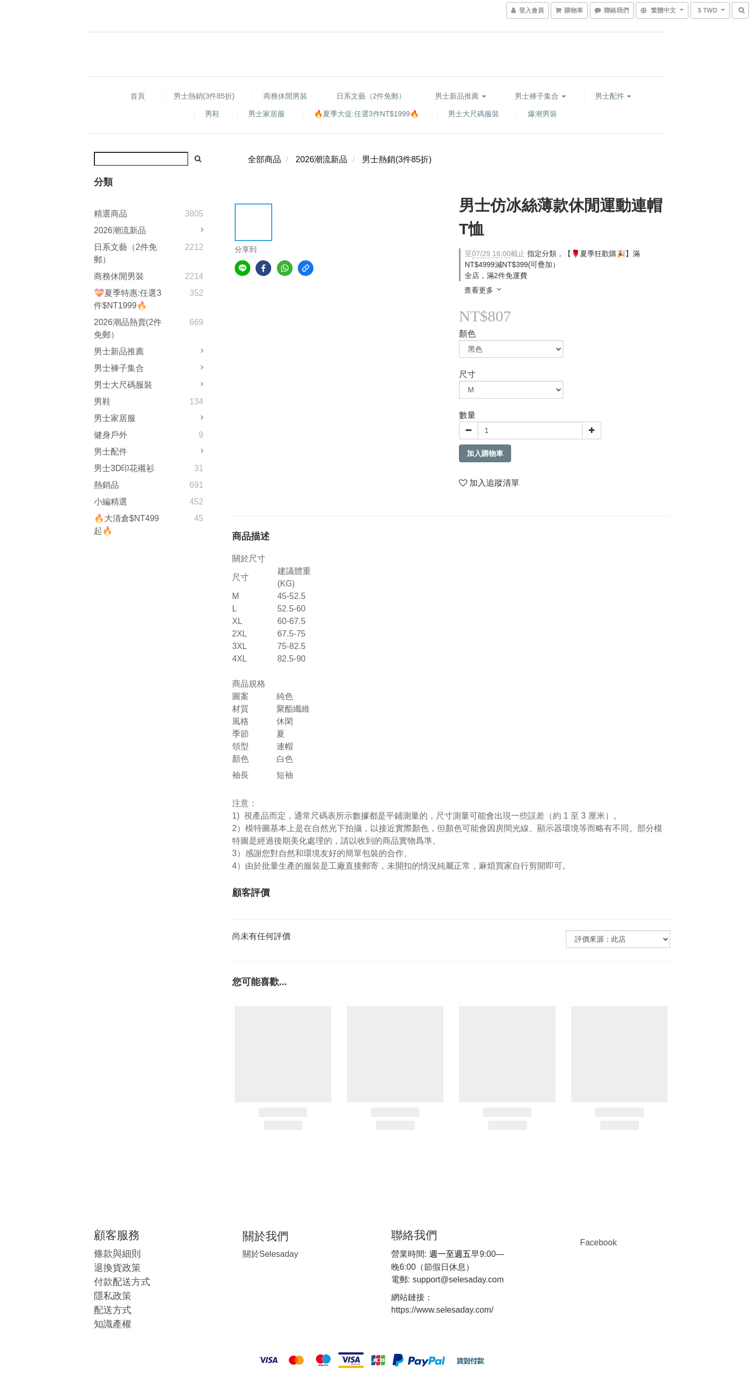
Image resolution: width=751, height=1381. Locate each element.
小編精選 (110, 501)
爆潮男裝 (542, 114)
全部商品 (264, 159)
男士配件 (613, 96)
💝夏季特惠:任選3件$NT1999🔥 (127, 299)
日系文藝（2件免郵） (371, 96)
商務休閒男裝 (285, 96)
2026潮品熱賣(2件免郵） (128, 328)
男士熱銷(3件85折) (204, 96)
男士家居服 (266, 114)
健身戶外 (110, 434)
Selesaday (270, 1254)
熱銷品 (106, 485)
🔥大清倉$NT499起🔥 (126, 524)
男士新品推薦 (460, 96)
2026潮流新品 (120, 230)
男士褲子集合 (540, 96)
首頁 (137, 96)
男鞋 (212, 114)
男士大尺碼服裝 (473, 114)
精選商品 (110, 213)
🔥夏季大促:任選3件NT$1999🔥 (366, 114)
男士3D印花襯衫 (124, 468)
